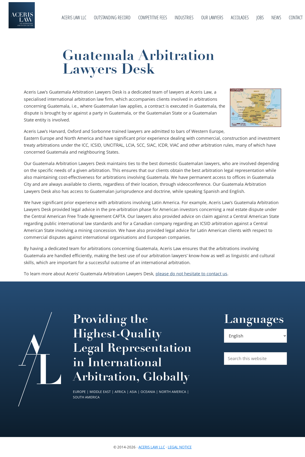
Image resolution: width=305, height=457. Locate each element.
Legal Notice (180, 447)
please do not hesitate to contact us (191, 273)
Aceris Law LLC (151, 447)
